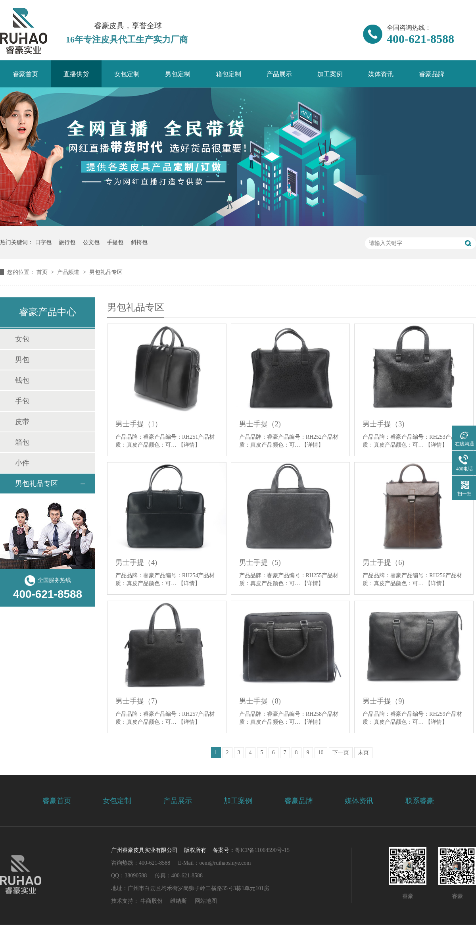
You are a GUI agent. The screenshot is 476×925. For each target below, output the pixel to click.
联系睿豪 (419, 801)
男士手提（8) (260, 701)
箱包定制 (228, 74)
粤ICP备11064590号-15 (262, 850)
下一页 (340, 752)
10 (321, 752)
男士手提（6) (383, 563)
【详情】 (189, 445)
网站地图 (206, 901)
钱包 (22, 380)
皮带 (22, 422)
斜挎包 (139, 242)
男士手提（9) (383, 701)
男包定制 (177, 74)
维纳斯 (178, 901)
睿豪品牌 (431, 74)
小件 (22, 463)
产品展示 (279, 74)
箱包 (22, 442)
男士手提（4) (136, 563)
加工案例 (330, 74)
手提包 (115, 242)
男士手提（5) (260, 563)
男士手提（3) (383, 424)
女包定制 (127, 74)
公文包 (91, 242)
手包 (22, 401)
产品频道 (69, 272)
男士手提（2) (260, 424)
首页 (42, 272)
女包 (22, 339)
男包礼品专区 (106, 272)
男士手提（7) (136, 701)
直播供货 (76, 74)
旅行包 (67, 242)
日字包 (43, 242)
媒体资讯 (380, 74)
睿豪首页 (25, 74)
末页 (363, 752)
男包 (22, 360)
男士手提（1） (138, 424)
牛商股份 (151, 901)
